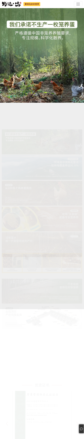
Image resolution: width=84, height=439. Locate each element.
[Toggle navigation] (78, 4)
